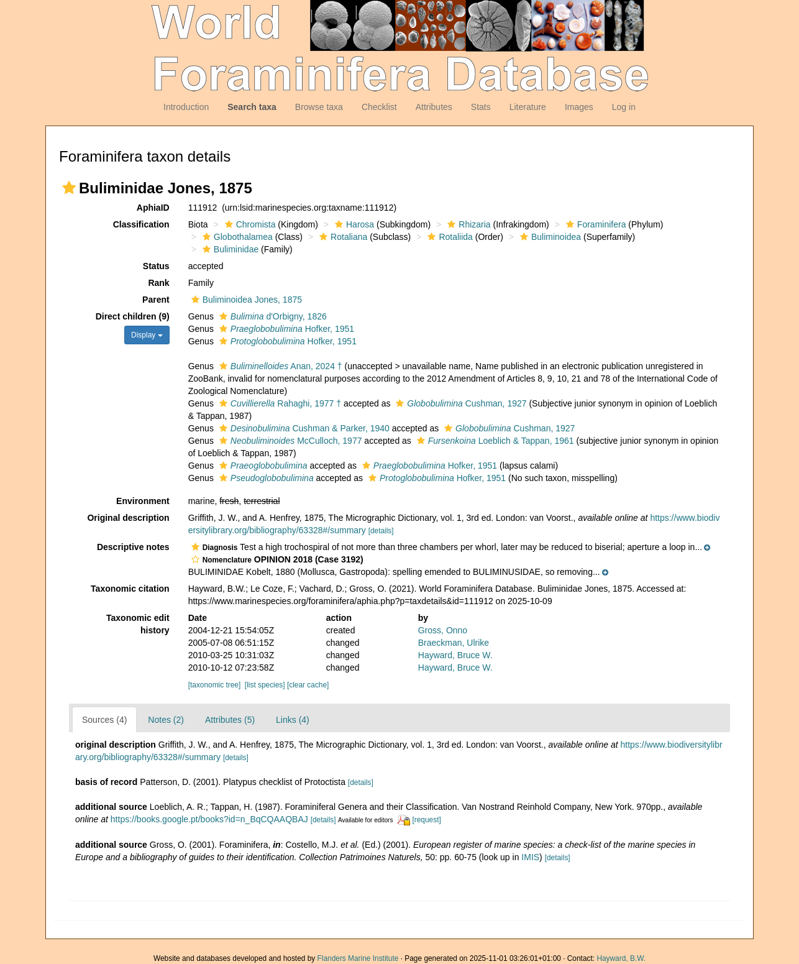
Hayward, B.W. (621, 958)
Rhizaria (467, 224)
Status (156, 266)
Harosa (353, 224)
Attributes (434, 107)
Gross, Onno (442, 630)
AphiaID (153, 208)
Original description (128, 518)
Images (579, 107)
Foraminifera (594, 224)
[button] (69, 187)
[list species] (265, 685)
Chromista (249, 224)
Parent (156, 300)
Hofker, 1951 (285, 329)
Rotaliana (341, 237)
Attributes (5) (230, 720)
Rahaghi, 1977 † (278, 403)
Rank (158, 283)
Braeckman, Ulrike (453, 643)
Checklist (379, 107)
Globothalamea (236, 237)
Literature (527, 107)
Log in (624, 107)
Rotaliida (448, 237)
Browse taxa (319, 107)
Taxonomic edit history (138, 624)
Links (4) (292, 720)
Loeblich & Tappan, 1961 (494, 441)
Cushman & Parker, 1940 (303, 428)
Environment (143, 501)
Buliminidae (228, 249)
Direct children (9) (133, 316)
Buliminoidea (549, 237)
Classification (141, 224)
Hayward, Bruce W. (455, 655)
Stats (481, 107)
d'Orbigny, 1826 (271, 316)
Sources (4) (104, 720)
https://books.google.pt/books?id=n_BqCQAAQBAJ (209, 819)
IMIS (530, 857)
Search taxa (251, 107)
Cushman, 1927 (459, 403)
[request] (426, 819)
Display (147, 335)
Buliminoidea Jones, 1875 (245, 300)
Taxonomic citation (130, 589)
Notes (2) (166, 720)
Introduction (186, 107)
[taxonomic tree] (214, 685)
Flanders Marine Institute (358, 958)
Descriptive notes (133, 547)
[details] (381, 530)
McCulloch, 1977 (289, 441)
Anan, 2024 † (279, 366)
